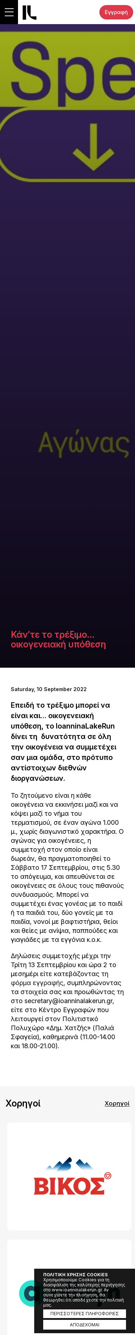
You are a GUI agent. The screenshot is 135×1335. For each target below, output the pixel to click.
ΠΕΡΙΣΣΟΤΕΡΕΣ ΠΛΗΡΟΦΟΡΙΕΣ (84, 1313)
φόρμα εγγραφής (37, 983)
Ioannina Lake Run (29, 12)
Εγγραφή (116, 12)
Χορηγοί (117, 1103)
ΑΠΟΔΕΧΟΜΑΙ (84, 1324)
